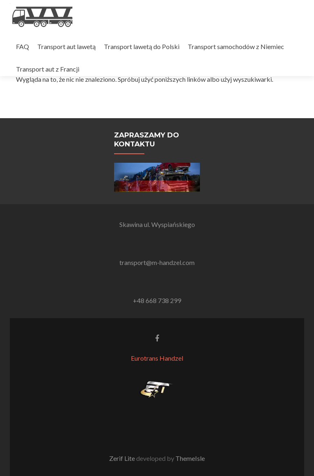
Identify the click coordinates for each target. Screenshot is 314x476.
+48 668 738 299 (157, 300)
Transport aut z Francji (47, 69)
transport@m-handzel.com (157, 262)
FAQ (22, 46)
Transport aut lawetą (66, 46)
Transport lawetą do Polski (141, 46)
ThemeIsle (190, 458)
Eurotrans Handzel (157, 358)
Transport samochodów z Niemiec (236, 46)
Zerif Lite (122, 458)
